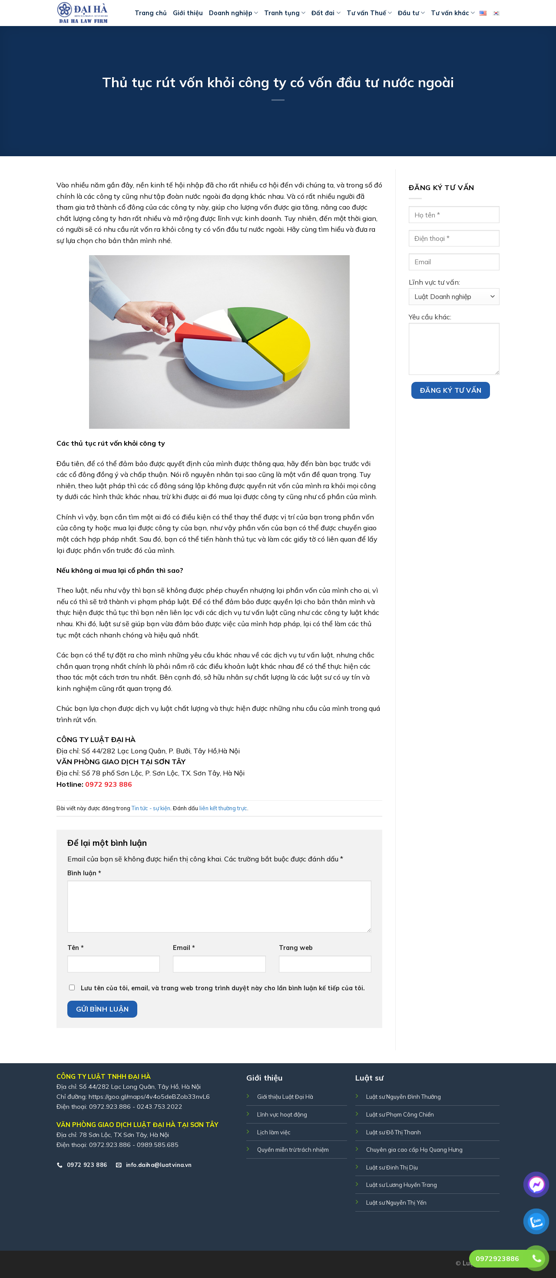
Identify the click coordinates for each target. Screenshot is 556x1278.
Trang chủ (151, 13)
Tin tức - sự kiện (151, 808)
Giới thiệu (188, 13)
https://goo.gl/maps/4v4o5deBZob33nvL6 (149, 1097)
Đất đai (325, 13)
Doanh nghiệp (233, 13)
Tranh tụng (284, 13)
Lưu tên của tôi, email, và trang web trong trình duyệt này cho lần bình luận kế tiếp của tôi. (223, 988)
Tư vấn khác (453, 13)
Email (184, 948)
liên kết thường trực (223, 808)
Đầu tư (411, 13)
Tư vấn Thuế (369, 13)
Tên (75, 948)
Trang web (296, 948)
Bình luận (84, 873)
